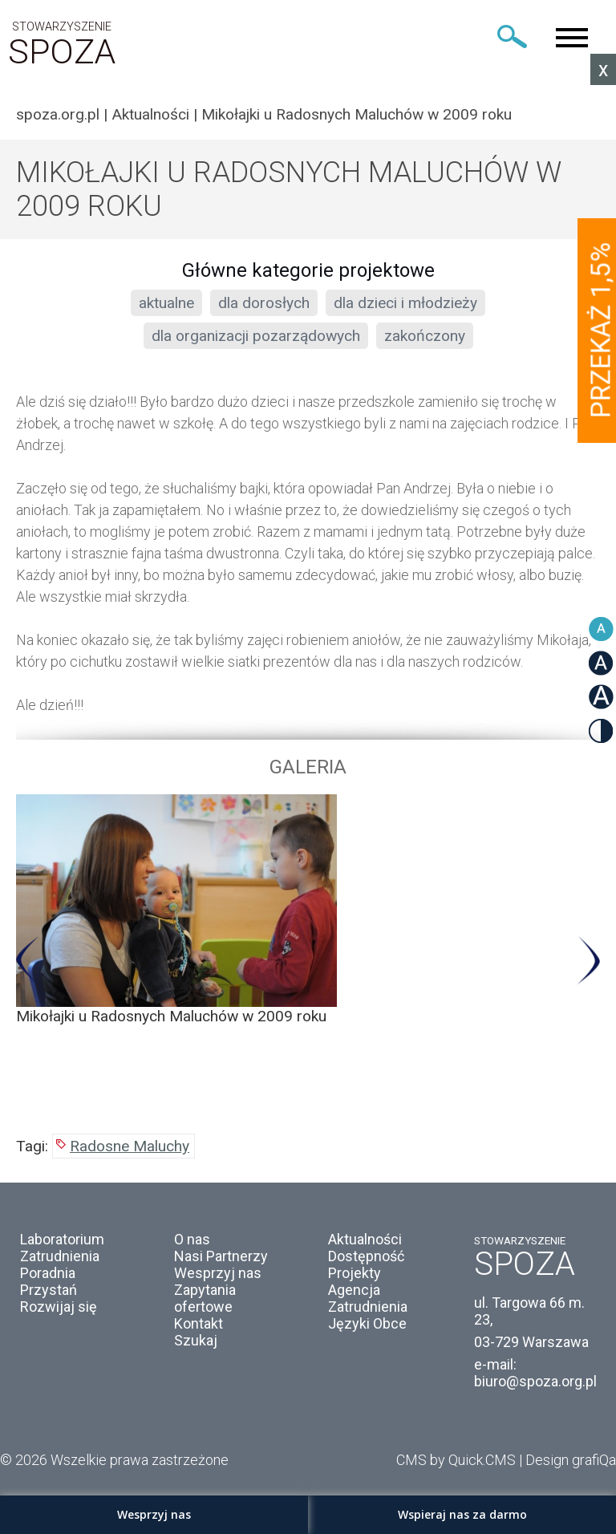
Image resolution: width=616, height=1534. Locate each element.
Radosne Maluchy (129, 1146)
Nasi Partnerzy (221, 1256)
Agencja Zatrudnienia (367, 1298)
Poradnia (47, 1272)
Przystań (48, 1289)
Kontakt (198, 1323)
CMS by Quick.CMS (456, 1459)
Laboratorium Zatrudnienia (62, 1247)
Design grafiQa (570, 1459)
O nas (192, 1239)
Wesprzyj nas (217, 1272)
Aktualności (150, 114)
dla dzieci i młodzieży (405, 303)
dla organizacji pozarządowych (256, 336)
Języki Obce (367, 1323)
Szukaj (195, 1340)
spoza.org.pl (57, 114)
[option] (308, 909)
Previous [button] (27, 960)
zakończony (424, 336)
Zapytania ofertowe (205, 1298)
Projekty (354, 1272)
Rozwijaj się (58, 1306)
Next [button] (588, 960)
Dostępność (366, 1256)
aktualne (166, 303)
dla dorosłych (264, 303)
